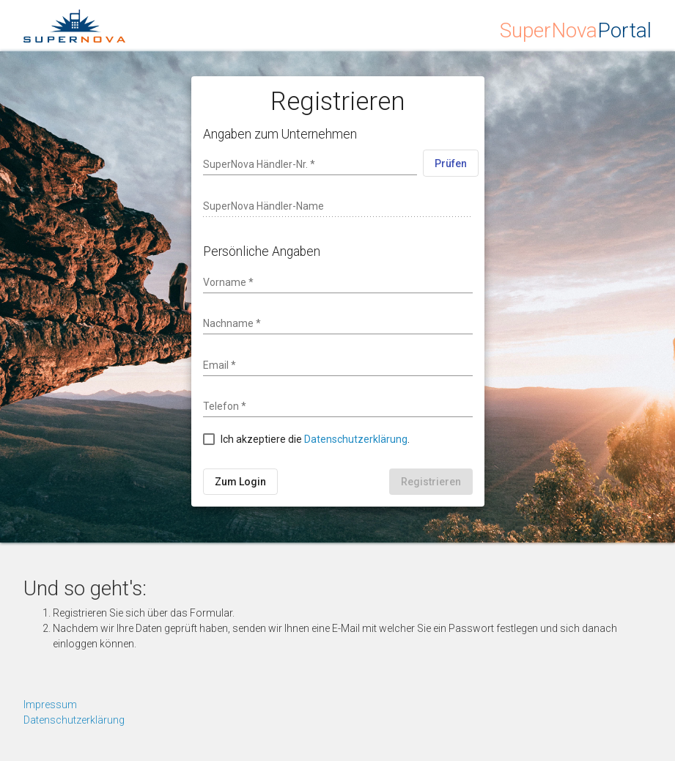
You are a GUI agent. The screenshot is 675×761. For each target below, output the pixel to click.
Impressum (50, 704)
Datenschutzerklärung (355, 439)
